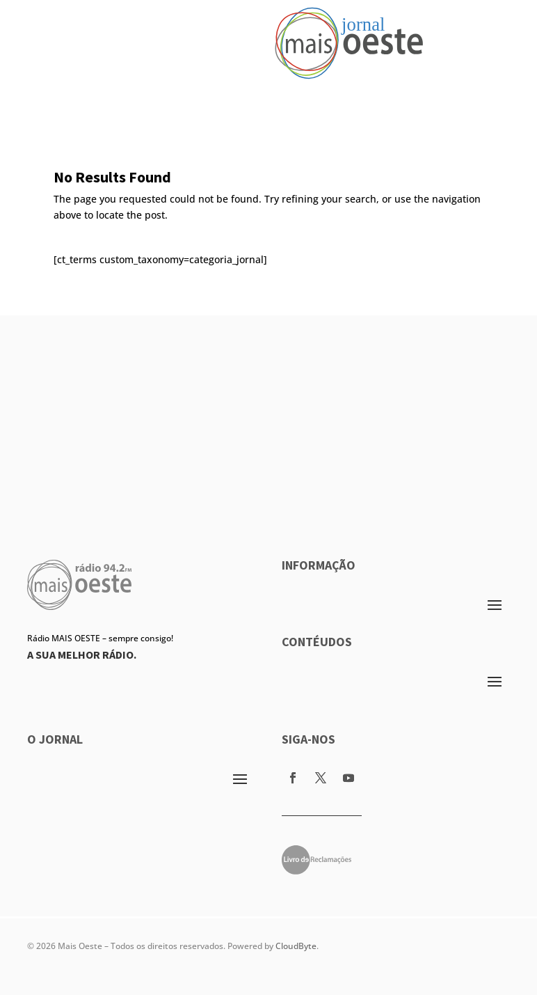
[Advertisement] (268, 412)
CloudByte (295, 946)
